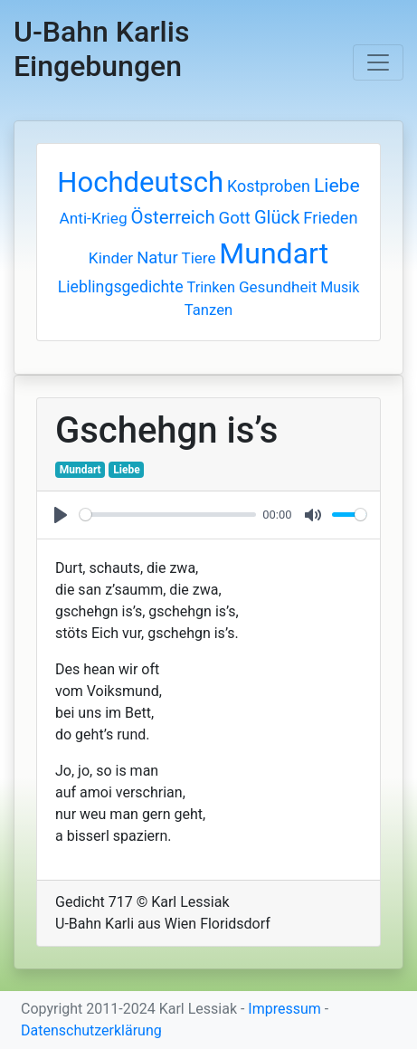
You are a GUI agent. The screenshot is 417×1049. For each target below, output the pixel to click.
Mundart (273, 253)
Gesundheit (278, 287)
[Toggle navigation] (378, 62)
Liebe (337, 185)
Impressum (284, 1008)
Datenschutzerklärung (91, 1030)
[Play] (60, 515)
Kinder (111, 258)
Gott (235, 218)
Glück (277, 217)
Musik (339, 287)
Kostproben (268, 185)
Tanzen (208, 310)
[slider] (168, 514)
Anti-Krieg (93, 218)
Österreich (173, 217)
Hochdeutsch (140, 182)
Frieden (330, 217)
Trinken (211, 287)
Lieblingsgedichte (121, 287)
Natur (157, 257)
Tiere (199, 258)
